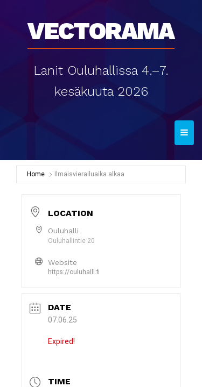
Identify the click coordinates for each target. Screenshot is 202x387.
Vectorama (101, 27)
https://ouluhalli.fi (74, 272)
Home (36, 174)
